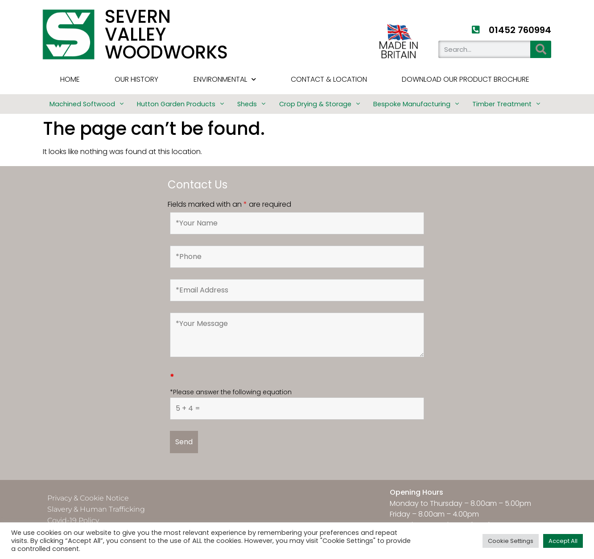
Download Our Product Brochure (465, 79)
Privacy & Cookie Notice (88, 498)
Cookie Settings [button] (510, 541)
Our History (136, 79)
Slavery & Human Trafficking (96, 509)
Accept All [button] (563, 541)
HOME (70, 79)
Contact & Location (329, 79)
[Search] (540, 49)
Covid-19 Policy (73, 520)
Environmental (225, 79)
